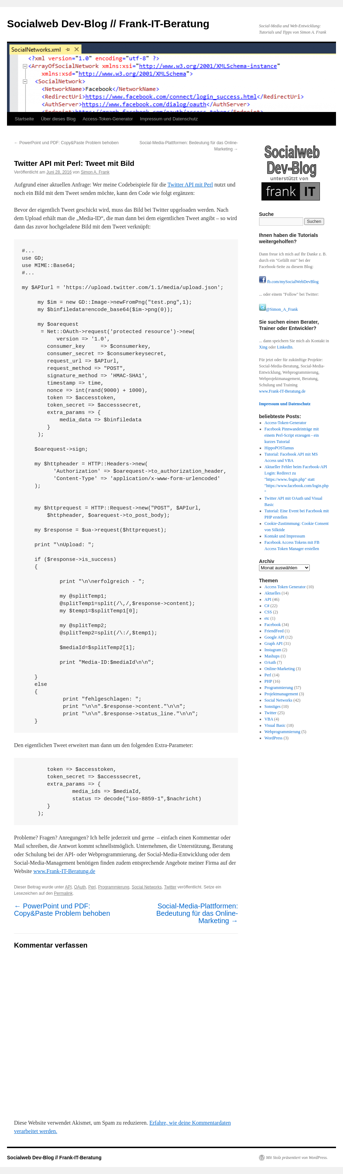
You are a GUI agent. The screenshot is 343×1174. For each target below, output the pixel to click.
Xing (263, 347)
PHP (268, 681)
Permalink (63, 893)
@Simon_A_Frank (278, 309)
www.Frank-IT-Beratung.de (64, 871)
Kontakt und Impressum (285, 536)
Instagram (273, 649)
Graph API (274, 643)
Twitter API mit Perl (190, 185)
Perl (92, 887)
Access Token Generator (285, 586)
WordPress (274, 738)
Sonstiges (273, 706)
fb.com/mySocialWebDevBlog (288, 281)
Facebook (273, 624)
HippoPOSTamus (279, 447)
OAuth (80, 887)
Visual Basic (275, 725)
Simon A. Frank (95, 172)
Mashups (272, 656)
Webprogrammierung (282, 731)
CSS (268, 612)
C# (267, 605)
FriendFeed (274, 630)
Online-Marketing (280, 668)
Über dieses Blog (58, 118)
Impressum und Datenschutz (169, 118)
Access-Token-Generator (108, 118)
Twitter (170, 887)
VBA (269, 719)
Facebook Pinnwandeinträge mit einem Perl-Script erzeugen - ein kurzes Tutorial (292, 435)
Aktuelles (273, 593)
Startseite (24, 118)
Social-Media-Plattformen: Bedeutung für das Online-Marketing (197, 913)
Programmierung (113, 887)
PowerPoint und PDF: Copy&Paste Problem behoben (66, 142)
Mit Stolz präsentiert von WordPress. (297, 1157)
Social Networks (147, 887)
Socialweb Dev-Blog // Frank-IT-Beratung (108, 23)
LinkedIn (284, 347)
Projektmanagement (281, 693)
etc (267, 618)
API (68, 887)
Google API (275, 637)
